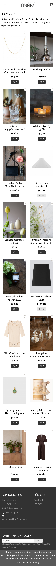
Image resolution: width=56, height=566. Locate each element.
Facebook (38, 500)
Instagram (39, 503)
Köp (15, 82)
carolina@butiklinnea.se (15, 519)
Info (41, 195)
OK (38, 540)
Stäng (36, 562)
